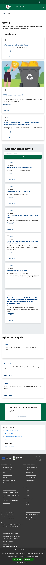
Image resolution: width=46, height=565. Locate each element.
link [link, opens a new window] (37, 556)
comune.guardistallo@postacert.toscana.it (11, 525)
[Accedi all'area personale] (40, 2)
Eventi (27, 505)
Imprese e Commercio (31, 475)
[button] (23, 562)
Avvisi (6, 40)
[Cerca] (43, 7)
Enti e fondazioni (7, 475)
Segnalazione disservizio (32, 514)
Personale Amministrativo (9, 480)
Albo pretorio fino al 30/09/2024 (11, 536)
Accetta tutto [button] (17, 559)
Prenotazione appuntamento (33, 512)
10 (31, 328)
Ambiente (5, 498)
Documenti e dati (7, 483)
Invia (23, 157)
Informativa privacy (8, 541)
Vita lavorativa (29, 472)
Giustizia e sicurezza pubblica (10, 492)
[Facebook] (36, 460)
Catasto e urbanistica (31, 477)
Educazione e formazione (9, 490)
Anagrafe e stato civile (31, 467)
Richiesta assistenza (31, 520)
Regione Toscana (6, 2)
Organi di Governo (7, 467)
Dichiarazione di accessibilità (10, 546)
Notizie (27, 490)
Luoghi (27, 502)
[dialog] (23, 556)
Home (3, 13)
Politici (5, 477)
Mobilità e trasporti (30, 480)
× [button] (44, 549)
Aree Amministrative (8, 470)
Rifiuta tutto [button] (28, 559)
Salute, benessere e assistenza (10, 500)
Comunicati (28, 493)
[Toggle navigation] (3, 7)
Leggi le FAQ (29, 517)
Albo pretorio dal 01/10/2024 (10, 539)
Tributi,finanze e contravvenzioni (11, 495)
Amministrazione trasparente (10, 533)
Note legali (6, 544)
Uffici (4, 472)
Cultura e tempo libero (31, 470)
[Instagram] (40, 460)
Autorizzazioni (6, 503)
